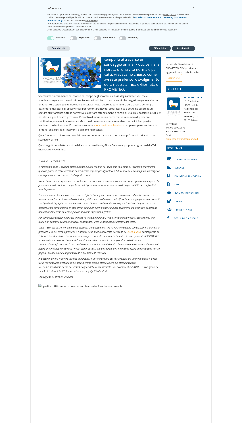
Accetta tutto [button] (183, 414)
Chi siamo (99, 15)
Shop (182, 15)
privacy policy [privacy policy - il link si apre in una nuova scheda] (169, 381)
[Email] (82, 321)
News (159, 15)
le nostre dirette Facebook (109, 128)
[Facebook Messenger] (69, 321)
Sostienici (171, 15)
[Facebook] (42, 321)
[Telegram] (76, 321)
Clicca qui (174, 80)
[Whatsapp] (62, 321)
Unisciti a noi (146, 15)
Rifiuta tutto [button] (160, 414)
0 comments (86, 46)
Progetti (112, 15)
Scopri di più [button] (58, 414)
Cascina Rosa (134, 234)
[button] (193, 373)
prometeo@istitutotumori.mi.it (165, 3)
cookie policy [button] (92, 387)
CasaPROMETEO (128, 15)
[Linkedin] (55, 321)
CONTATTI (194, 3)
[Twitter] (49, 321)
